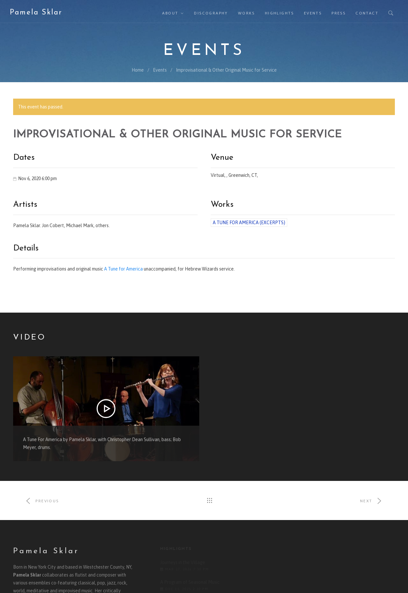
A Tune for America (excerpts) (249, 222)
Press (339, 13)
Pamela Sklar (36, 12)
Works (246, 13)
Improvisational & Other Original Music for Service (226, 70)
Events (313, 13)
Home (138, 70)
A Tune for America (123, 269)
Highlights (279, 13)
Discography (211, 13)
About (170, 13)
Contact (366, 13)
